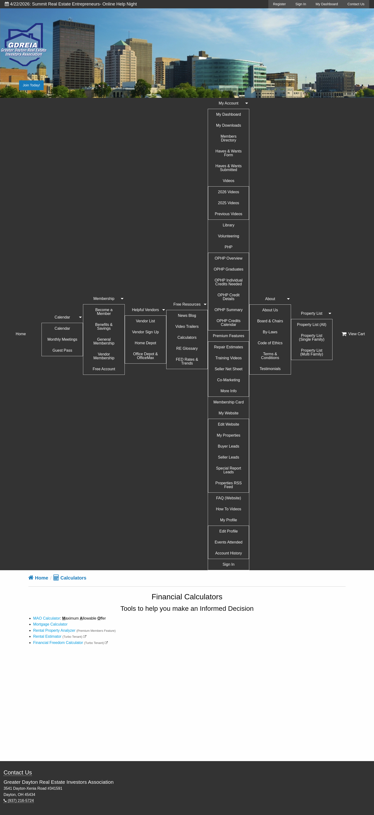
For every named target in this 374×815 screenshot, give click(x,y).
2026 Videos (228, 192)
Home (21, 334)
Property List (311, 313)
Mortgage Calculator (50, 624)
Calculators (187, 337)
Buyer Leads (228, 446)
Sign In (300, 4)
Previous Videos (228, 214)
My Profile (228, 520)
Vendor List (145, 321)
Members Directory (229, 138)
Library (228, 225)
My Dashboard (327, 4)
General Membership (104, 341)
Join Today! (31, 85)
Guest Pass (62, 350)
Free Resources (187, 304)
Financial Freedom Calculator (58, 643)
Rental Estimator (47, 636)
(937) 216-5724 (19, 801)
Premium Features (228, 336)
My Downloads (228, 125)
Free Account (104, 369)
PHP (229, 247)
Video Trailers (187, 326)
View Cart (353, 334)
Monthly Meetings (62, 339)
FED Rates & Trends (187, 361)
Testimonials (270, 369)
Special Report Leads (228, 470)
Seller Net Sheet (229, 369)
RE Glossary (187, 348)
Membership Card (228, 402)
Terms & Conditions (270, 356)
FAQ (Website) (228, 498)
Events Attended (229, 542)
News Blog (187, 315)
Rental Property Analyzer (54, 630)
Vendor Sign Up (145, 332)
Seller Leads (228, 457)
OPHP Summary (228, 310)
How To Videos (228, 509)
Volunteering (228, 236)
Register (279, 4)
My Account (229, 103)
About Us (270, 310)
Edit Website (228, 424)
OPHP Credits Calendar (228, 323)
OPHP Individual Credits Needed (229, 282)
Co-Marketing (228, 380)
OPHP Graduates (228, 269)
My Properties (228, 435)
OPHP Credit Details (228, 297)
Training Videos (228, 358)
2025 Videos (228, 203)
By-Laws (270, 332)
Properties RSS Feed (228, 485)
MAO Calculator (46, 618)
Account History (228, 553)
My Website (229, 413)
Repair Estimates (228, 347)
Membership (104, 299)
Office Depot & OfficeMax (145, 356)
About (270, 299)
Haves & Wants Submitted (228, 168)
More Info (228, 391)
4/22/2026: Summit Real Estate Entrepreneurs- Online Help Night (71, 3)
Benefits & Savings (104, 326)
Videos (228, 181)
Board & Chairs (270, 321)
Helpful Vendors (145, 310)
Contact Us (356, 4)
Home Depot (145, 343)
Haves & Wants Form (228, 153)
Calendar (62, 317)
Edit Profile (228, 531)
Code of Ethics (270, 343)
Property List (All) (311, 325)
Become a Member (104, 312)
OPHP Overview (228, 258)
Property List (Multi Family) (311, 352)
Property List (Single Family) (311, 337)
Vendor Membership (104, 356)
